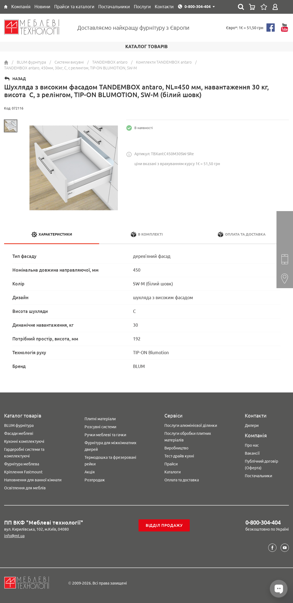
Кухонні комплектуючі (24, 441)
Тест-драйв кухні (179, 456)
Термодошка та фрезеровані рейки (110, 460)
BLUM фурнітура (19, 425)
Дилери (252, 425)
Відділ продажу (164, 525)
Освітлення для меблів (25, 488)
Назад (19, 79)
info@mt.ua (14, 536)
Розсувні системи (100, 427)
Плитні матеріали (100, 419)
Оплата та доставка (181, 480)
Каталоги (172, 472)
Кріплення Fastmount (23, 472)
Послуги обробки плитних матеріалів (187, 436)
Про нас (252, 445)
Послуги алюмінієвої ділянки (190, 425)
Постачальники (258, 476)
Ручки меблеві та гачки (105, 435)
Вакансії (252, 453)
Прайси (171, 464)
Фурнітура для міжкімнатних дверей (110, 446)
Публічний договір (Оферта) (261, 464)
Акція (90, 472)
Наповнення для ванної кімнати (32, 480)
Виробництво (176, 448)
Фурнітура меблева (21, 464)
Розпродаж (95, 480)
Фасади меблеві (18, 433)
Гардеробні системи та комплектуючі (24, 452)
